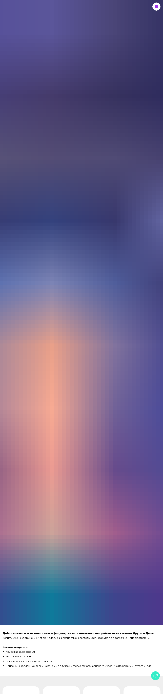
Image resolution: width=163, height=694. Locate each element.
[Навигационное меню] (156, 6)
